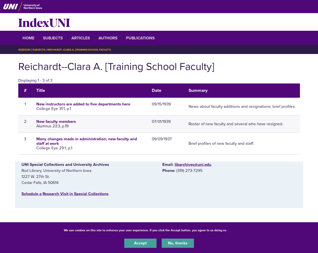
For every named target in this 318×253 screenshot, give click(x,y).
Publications (140, 38)
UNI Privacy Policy (241, 230)
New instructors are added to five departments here (83, 104)
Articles (80, 38)
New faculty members (56, 121)
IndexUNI (44, 22)
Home (28, 38)
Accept (140, 243)
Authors (107, 38)
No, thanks (178, 243)
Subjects (53, 38)
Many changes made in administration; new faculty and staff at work (86, 141)
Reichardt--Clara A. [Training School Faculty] (79, 49)
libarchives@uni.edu (193, 164)
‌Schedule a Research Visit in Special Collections (65, 193)
